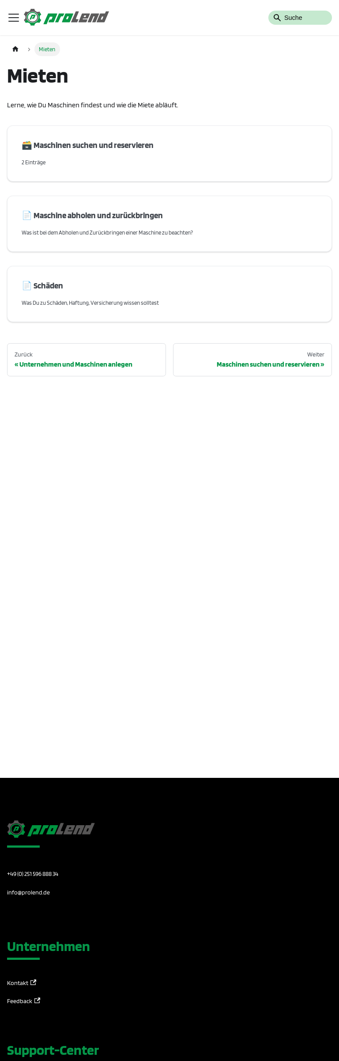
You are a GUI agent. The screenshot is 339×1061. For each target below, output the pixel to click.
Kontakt (21, 983)
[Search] (300, 18)
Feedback (23, 1001)
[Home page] (15, 49)
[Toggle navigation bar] (13, 17)
